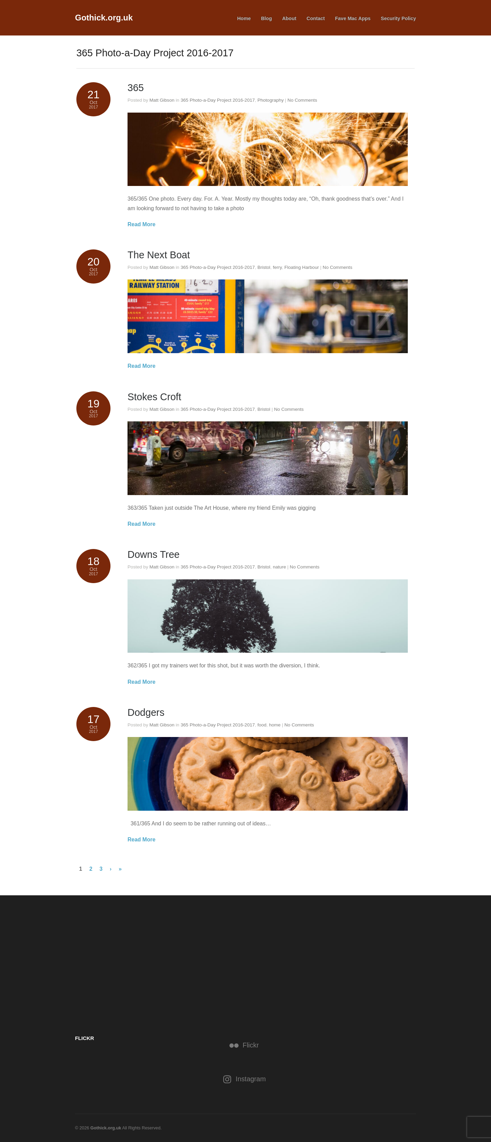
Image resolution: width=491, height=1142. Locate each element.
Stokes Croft (154, 396)
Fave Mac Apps (353, 18)
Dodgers (146, 712)
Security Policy (398, 18)
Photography (270, 100)
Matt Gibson (161, 100)
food (261, 724)
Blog (266, 18)
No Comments (302, 100)
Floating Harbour (301, 267)
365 (136, 87)
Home (244, 18)
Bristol (263, 267)
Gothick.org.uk (104, 17)
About (289, 18)
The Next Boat (159, 254)
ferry (277, 267)
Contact (316, 18)
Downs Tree (154, 554)
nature (279, 566)
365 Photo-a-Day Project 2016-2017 (218, 100)
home (275, 724)
